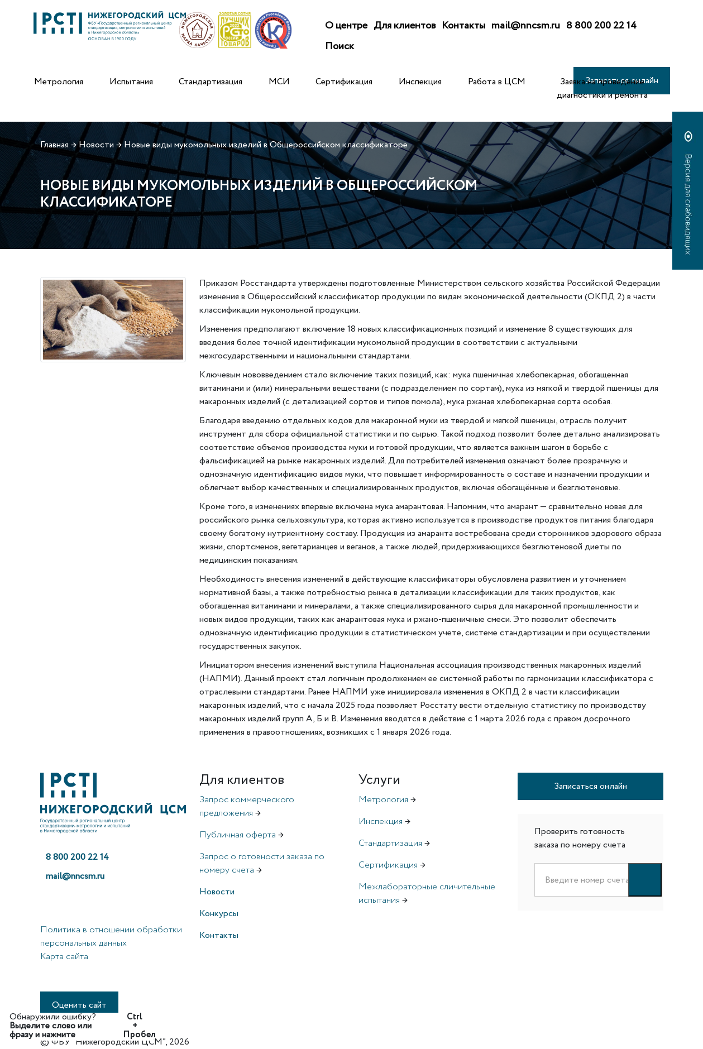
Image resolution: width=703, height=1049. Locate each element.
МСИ (279, 81)
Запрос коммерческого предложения (246, 806)
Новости (217, 891)
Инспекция (420, 81)
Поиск (339, 46)
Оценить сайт (79, 1005)
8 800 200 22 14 (601, 25)
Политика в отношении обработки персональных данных (111, 936)
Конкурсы (218, 913)
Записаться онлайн (590, 786)
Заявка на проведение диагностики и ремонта (602, 88)
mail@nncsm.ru (525, 25)
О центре (346, 25)
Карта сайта (64, 956)
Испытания (131, 81)
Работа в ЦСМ (496, 81)
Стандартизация (210, 81)
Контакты (463, 25)
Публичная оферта (237, 834)
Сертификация (343, 81)
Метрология (58, 81)
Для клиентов (405, 25)
